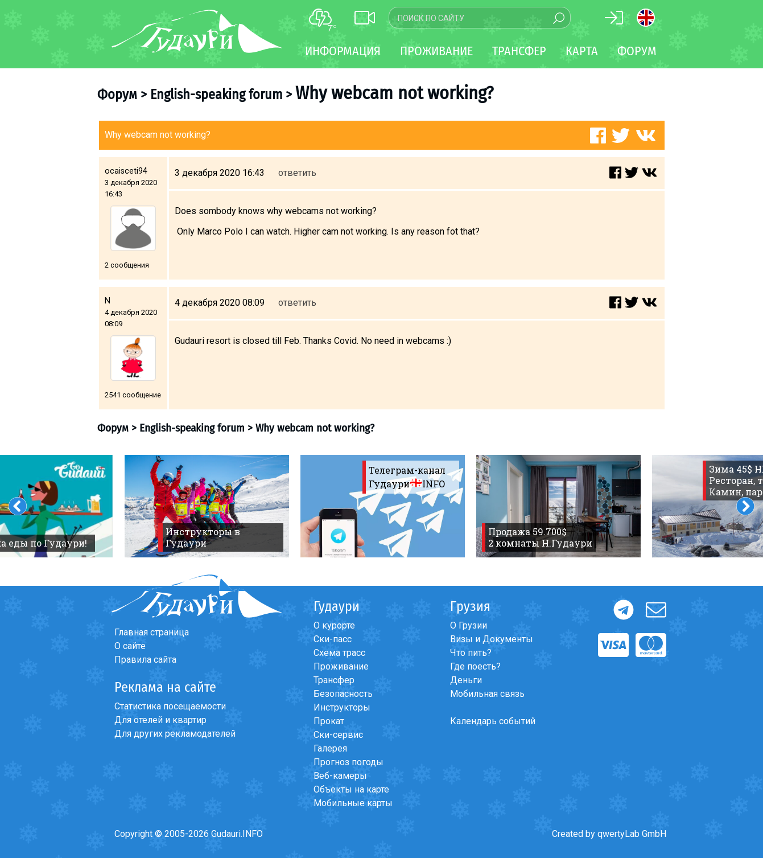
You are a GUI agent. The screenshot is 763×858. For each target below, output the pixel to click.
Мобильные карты (353, 803)
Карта (582, 51)
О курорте (334, 625)
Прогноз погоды (348, 762)
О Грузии (468, 625)
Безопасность (343, 693)
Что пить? (471, 652)
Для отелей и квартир (160, 720)
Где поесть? (475, 666)
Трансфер (334, 680)
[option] (207, 506)
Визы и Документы (491, 639)
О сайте (130, 646)
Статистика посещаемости (170, 706)
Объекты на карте (351, 789)
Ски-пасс (333, 639)
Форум (637, 51)
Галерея (330, 748)
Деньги (466, 680)
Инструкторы (342, 707)
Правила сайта (145, 659)
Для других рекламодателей (175, 733)
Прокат (329, 721)
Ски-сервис (338, 734)
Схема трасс (339, 652)
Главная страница (151, 632)
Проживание (341, 666)
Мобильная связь (487, 693)
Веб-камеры (340, 775)
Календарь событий (492, 721)
